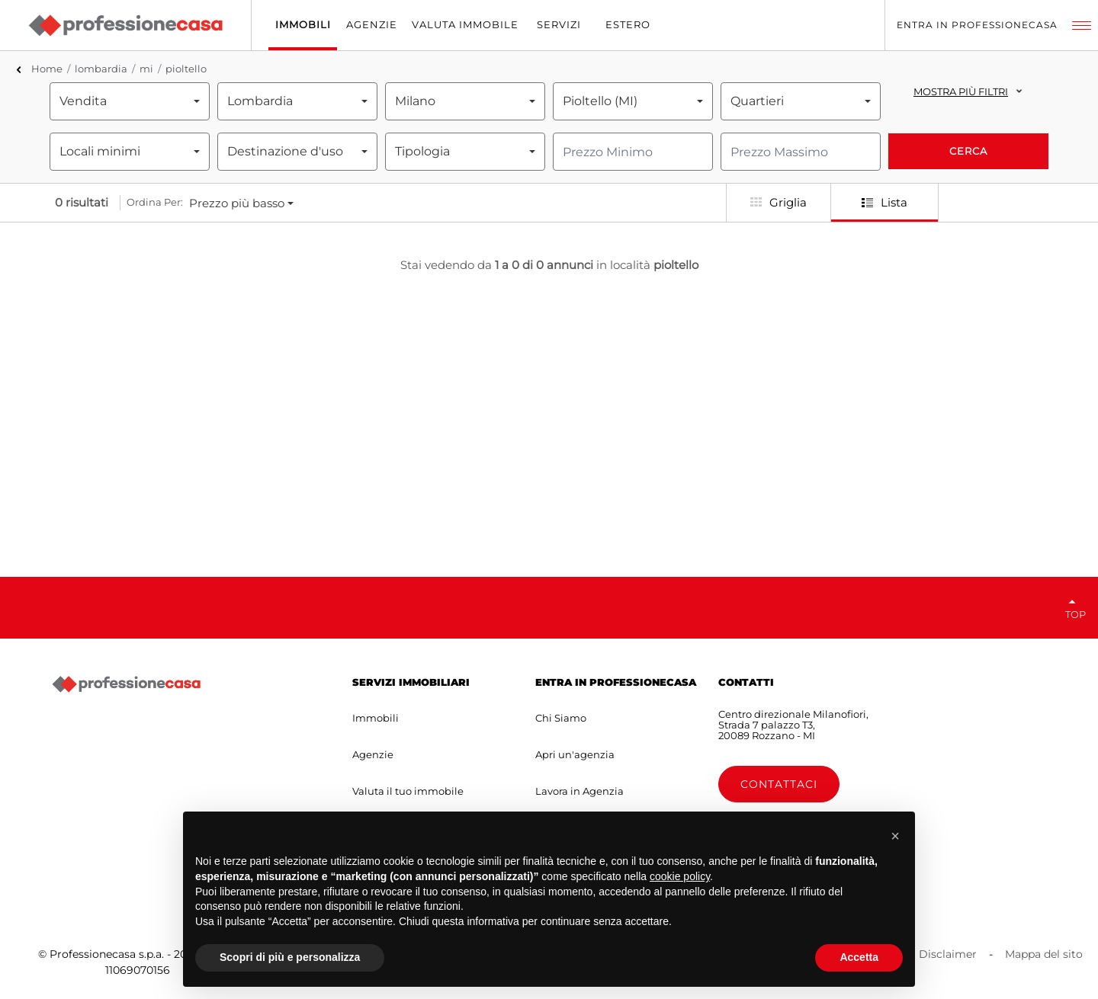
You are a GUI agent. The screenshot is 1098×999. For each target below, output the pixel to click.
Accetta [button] (859, 957)
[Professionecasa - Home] (125, 25)
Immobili (375, 718)
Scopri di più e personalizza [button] (290, 957)
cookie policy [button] (680, 876)
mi (146, 68)
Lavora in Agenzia (579, 791)
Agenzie (372, 754)
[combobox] (129, 101)
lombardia (101, 68)
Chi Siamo (560, 718)
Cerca (968, 151)
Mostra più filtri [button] (960, 91)
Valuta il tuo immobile (408, 791)
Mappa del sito (1044, 954)
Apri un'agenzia (575, 754)
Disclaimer (948, 954)
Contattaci (778, 784)
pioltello (186, 68)
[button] (895, 836)
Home (47, 68)
